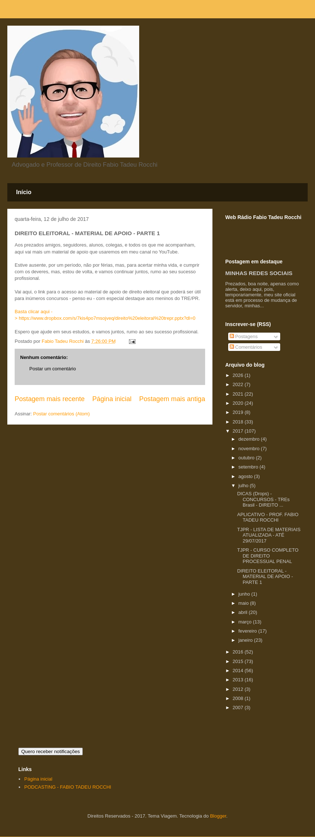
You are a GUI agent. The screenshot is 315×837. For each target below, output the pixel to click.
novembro (249, 448)
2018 (239, 422)
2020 (239, 403)
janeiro (246, 640)
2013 (239, 679)
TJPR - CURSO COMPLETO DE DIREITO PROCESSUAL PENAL (267, 555)
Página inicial (111, 399)
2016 (239, 652)
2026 (239, 375)
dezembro (249, 439)
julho (244, 485)
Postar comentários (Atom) (61, 413)
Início (24, 192)
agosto (246, 476)
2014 (239, 670)
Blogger (218, 816)
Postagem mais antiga (172, 399)
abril (243, 612)
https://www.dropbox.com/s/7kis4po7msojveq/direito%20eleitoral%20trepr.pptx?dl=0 (107, 318)
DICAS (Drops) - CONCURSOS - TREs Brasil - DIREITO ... (263, 499)
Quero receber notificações (50, 751)
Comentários (246, 347)
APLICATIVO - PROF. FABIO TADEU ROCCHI (267, 517)
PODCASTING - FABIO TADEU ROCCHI (67, 787)
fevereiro (248, 631)
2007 (239, 707)
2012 (239, 689)
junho (244, 594)
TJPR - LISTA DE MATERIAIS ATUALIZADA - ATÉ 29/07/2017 (268, 535)
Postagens (244, 336)
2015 (239, 661)
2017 (239, 431)
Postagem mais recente (50, 399)
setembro (249, 467)
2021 (239, 394)
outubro (247, 457)
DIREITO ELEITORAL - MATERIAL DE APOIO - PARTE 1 (265, 576)
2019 (239, 412)
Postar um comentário (52, 368)
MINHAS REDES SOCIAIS (258, 273)
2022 (239, 384)
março (245, 622)
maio (244, 603)
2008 (239, 698)
